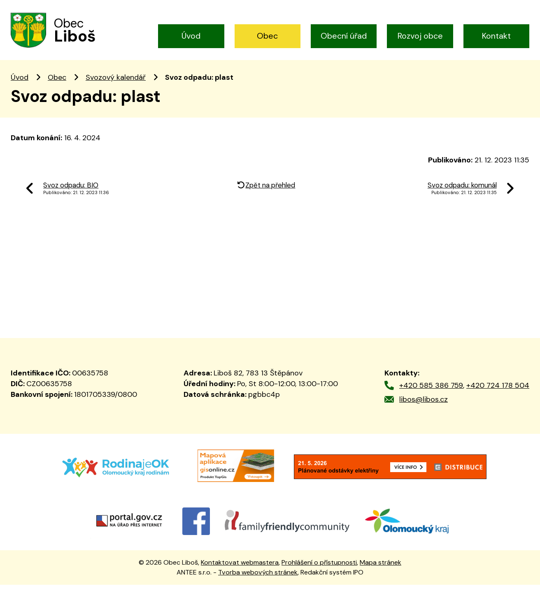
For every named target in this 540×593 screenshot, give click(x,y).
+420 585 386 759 (431, 393)
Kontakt (496, 35)
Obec (267, 35)
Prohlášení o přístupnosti (319, 570)
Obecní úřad (344, 35)
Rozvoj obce (420, 35)
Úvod (191, 35)
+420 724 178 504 (497, 393)
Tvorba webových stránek (258, 580)
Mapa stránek (380, 570)
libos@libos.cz (423, 407)
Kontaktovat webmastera (240, 570)
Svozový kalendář (116, 85)
